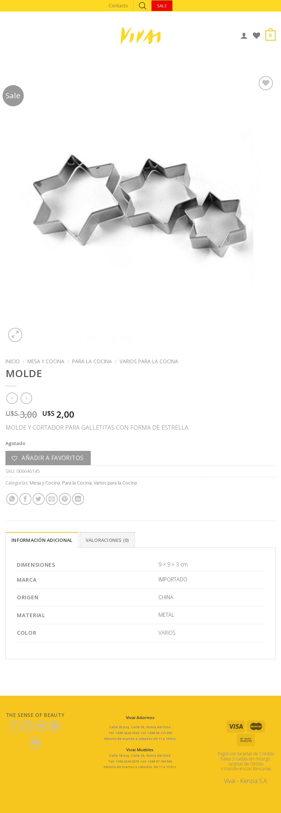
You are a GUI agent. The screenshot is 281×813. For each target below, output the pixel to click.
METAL (166, 614)
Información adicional (41, 540)
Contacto (118, 5)
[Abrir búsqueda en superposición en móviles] (142, 5)
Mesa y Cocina (45, 361)
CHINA (165, 597)
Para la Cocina (92, 361)
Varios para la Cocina (149, 361)
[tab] (41, 539)
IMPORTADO (172, 579)
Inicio (12, 361)
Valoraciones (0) (107, 540)
